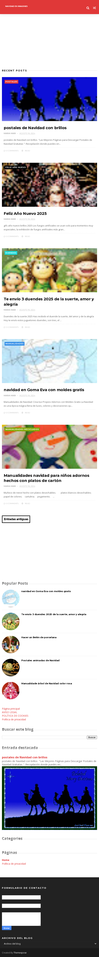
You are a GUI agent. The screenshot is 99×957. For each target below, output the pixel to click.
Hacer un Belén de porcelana (38, 637)
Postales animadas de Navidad (40, 660)
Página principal (11, 708)
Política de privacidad (14, 719)
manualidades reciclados (22, 429)
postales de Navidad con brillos (35, 127)
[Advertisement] (49, 41)
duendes (10, 253)
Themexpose (20, 952)
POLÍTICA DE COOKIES (15, 715)
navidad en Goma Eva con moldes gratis (44, 389)
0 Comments (11, 151)
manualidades (14, 344)
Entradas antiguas (16, 519)
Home (5, 860)
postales (11, 82)
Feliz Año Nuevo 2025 (25, 213)
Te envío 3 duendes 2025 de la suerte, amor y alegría (53, 614)
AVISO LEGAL (9, 712)
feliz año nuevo (15, 167)
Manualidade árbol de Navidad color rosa (46, 683)
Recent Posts (14, 70)
